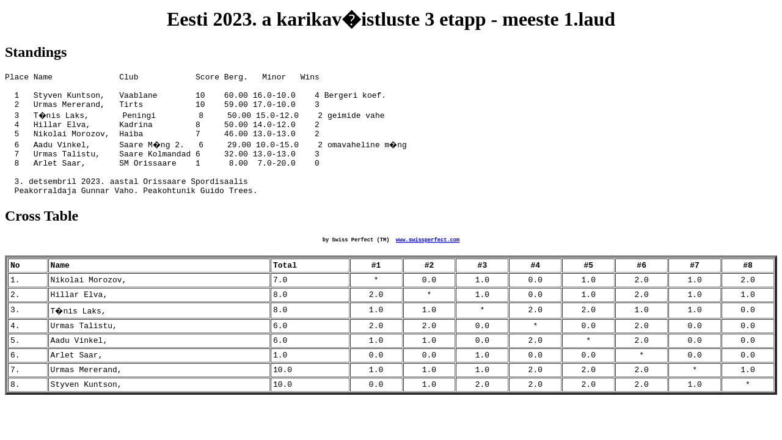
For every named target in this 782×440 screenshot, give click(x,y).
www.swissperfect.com (427, 261)
